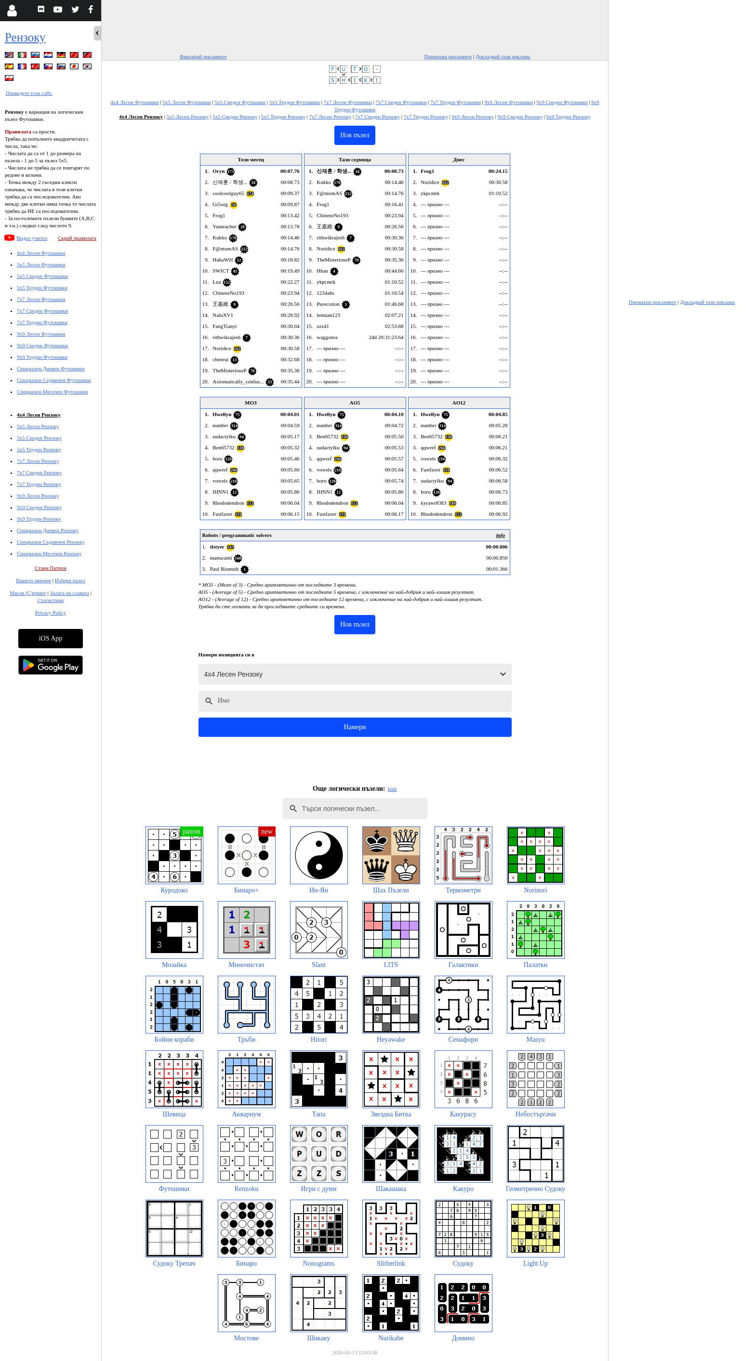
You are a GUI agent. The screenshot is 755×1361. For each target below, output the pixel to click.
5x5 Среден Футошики (42, 276)
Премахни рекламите (448, 56)
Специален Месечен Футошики (52, 391)
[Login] (12, 10)
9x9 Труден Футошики (42, 357)
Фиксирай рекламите (203, 56)
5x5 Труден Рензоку (39, 449)
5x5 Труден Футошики (42, 287)
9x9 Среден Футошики (42, 345)
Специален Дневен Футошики (51, 368)
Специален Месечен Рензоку (49, 553)
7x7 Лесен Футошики (41, 299)
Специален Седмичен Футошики (54, 380)
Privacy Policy (50, 612)
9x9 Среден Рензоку (39, 507)
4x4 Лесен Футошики (41, 253)
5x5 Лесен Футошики (41, 264)
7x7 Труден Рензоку (39, 484)
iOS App (51, 638)
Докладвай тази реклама (503, 56)
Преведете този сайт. (29, 93)
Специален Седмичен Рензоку (51, 542)
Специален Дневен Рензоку (48, 530)
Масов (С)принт (28, 593)
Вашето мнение (33, 580)
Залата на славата (69, 593)
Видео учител (31, 238)
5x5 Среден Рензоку (39, 438)
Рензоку (25, 37)
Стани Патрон (50, 568)
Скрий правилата (77, 238)
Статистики (51, 600)
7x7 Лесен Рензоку (38, 461)
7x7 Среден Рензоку (39, 472)
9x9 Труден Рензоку (39, 519)
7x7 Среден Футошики (42, 311)
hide (392, 789)
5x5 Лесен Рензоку (38, 426)
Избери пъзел (70, 580)
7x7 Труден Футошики (42, 322)
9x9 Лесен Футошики (41, 334)
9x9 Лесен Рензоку (38, 495)
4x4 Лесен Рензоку (39, 415)
